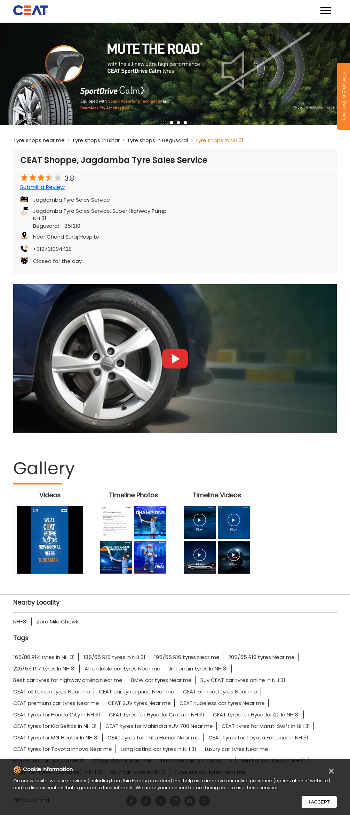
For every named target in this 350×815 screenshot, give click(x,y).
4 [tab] (185, 122)
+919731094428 (52, 249)
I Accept (319, 802)
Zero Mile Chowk (57, 621)
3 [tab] (178, 122)
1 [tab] (164, 122)
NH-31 (20, 621)
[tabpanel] (175, 74)
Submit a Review (42, 187)
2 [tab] (171, 122)
